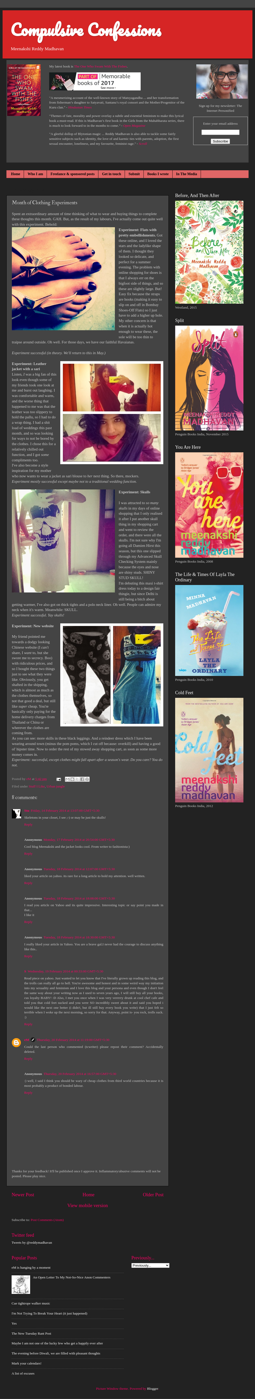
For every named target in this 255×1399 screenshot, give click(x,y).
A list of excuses (23, 1373)
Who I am (35, 174)
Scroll (143, 144)
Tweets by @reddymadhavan (32, 1242)
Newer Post (23, 1194)
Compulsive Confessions (85, 29)
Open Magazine (134, 126)
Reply (28, 824)
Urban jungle (56, 786)
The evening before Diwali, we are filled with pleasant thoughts (56, 1353)
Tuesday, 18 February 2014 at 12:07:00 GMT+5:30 (79, 869)
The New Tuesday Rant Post (31, 1333)
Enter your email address (220, 123)
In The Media (186, 174)
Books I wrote (158, 174)
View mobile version (87, 1205)
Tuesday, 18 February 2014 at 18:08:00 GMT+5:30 (79, 898)
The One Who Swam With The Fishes (100, 66)
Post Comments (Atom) (47, 1220)
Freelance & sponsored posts (72, 174)
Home (15, 174)
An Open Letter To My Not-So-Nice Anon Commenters (71, 1277)
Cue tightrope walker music (31, 1303)
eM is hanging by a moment (31, 1267)
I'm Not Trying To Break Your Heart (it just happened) (49, 1313)
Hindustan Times (80, 107)
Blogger (152, 1388)
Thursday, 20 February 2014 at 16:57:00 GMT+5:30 (80, 1074)
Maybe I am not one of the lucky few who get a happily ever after (57, 1343)
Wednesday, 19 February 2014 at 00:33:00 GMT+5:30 (65, 971)
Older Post (153, 1194)
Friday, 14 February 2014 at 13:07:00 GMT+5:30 (65, 810)
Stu (26, 810)
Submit (134, 174)
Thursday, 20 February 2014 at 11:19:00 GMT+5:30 (73, 1040)
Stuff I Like (37, 786)
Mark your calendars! (26, 1363)
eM (26, 1040)
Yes (14, 1323)
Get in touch (111, 174)
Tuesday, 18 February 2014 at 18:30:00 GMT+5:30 (79, 937)
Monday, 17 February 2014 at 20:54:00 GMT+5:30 (79, 840)
